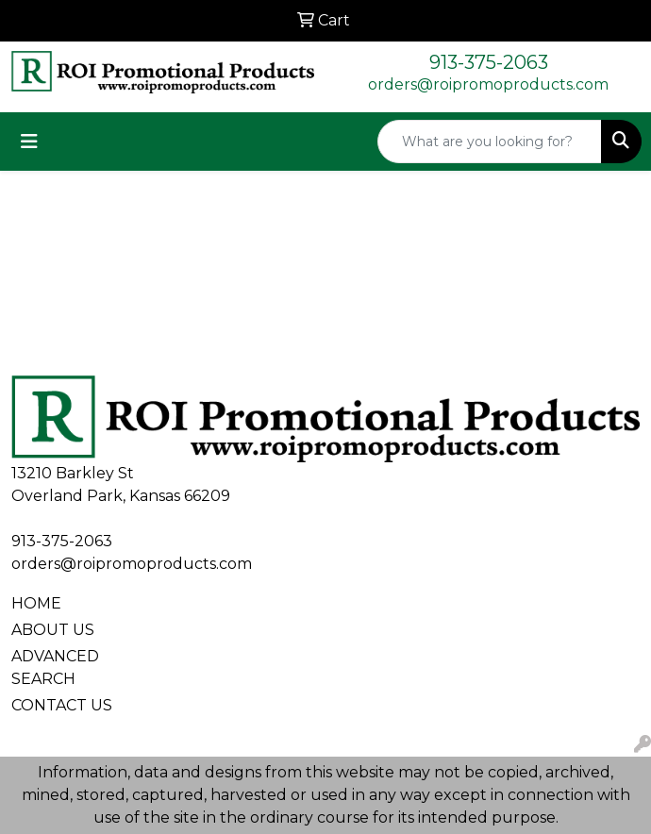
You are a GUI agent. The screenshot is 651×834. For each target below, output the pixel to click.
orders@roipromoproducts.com (488, 84)
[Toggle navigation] (29, 141)
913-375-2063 (488, 62)
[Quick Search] (489, 141)
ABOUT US (52, 630)
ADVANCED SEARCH (55, 667)
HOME (36, 603)
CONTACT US (61, 705)
